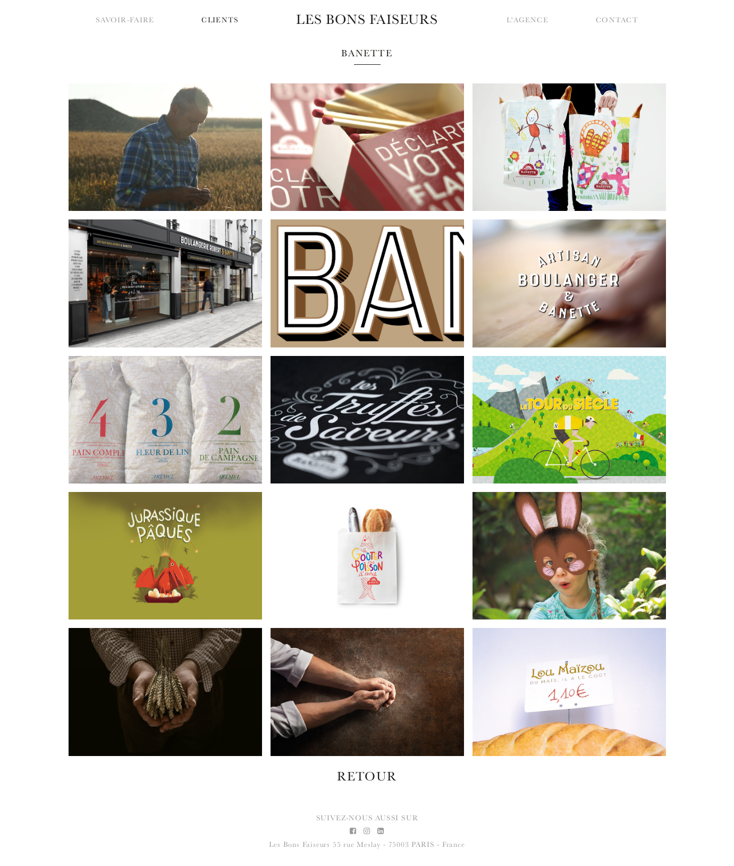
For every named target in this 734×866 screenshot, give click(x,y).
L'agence (528, 20)
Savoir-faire (125, 20)
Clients (220, 20)
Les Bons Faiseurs (299, 844)
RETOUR (367, 776)
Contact (617, 20)
